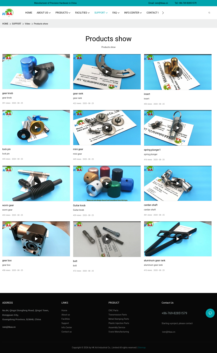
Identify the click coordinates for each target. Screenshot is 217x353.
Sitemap (142, 347)
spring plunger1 (152, 149)
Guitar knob (79, 205)
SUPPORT (16, 23)
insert (147, 94)
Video (27, 23)
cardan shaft (150, 205)
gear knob (7, 93)
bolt (75, 261)
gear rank (78, 93)
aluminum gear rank (154, 260)
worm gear (8, 205)
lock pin (6, 149)
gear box (7, 260)
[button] (163, 12)
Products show (41, 23)
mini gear (78, 149)
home (5, 23)
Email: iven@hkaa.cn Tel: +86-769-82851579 (173, 3)
